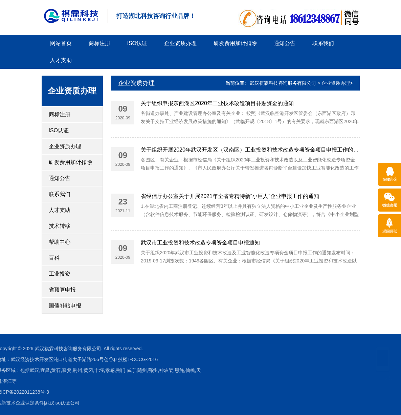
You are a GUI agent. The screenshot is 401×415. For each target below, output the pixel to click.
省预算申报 (62, 290)
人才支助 (61, 60)
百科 (54, 258)
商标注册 (99, 43)
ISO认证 (137, 43)
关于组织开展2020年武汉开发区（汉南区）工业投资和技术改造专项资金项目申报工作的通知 (252, 151)
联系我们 (323, 43)
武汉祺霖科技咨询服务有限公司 (283, 83)
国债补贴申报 (65, 306)
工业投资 (59, 274)
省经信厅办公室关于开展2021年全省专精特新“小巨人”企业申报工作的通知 (230, 198)
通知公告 (284, 43)
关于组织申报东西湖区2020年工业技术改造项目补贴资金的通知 (217, 104)
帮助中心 (59, 242)
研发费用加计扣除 (235, 43)
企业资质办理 (180, 43)
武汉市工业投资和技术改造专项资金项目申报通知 (200, 244)
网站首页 (61, 43)
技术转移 (59, 226)
